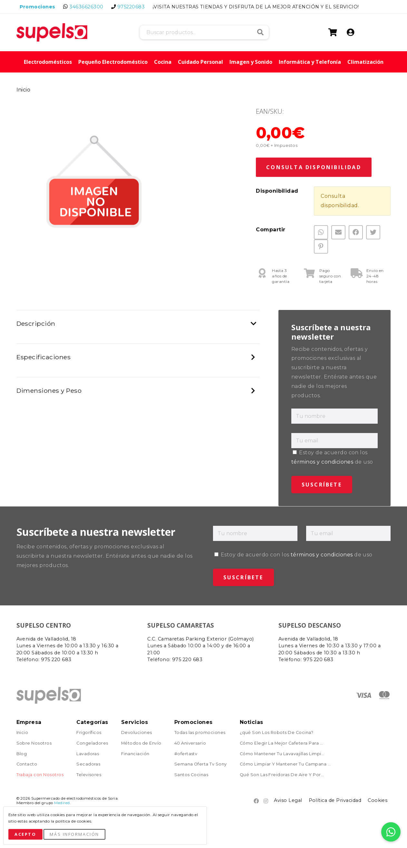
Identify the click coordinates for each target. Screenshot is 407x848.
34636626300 (86, 7)
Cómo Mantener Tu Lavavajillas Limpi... (282, 754)
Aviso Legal (288, 800)
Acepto (25, 834)
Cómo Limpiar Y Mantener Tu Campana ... (285, 764)
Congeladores (92, 743)
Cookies (377, 800)
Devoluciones (136, 733)
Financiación (135, 754)
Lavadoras (87, 754)
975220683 (131, 7)
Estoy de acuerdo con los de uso (293, 555)
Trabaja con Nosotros (40, 775)
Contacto (26, 764)
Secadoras (88, 764)
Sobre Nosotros (34, 743)
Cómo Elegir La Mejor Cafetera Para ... (281, 743)
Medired (62, 803)
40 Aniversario (190, 743)
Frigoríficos (89, 733)
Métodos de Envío (141, 743)
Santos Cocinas (191, 775)
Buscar (260, 32)
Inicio (23, 90)
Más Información (74, 834)
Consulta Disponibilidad (313, 167)
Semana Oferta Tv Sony (200, 764)
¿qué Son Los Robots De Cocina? (276, 733)
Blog (21, 754)
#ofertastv (186, 754)
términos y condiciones (322, 462)
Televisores (88, 775)
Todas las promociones (200, 733)
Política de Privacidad (335, 800)
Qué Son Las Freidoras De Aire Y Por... (282, 775)
